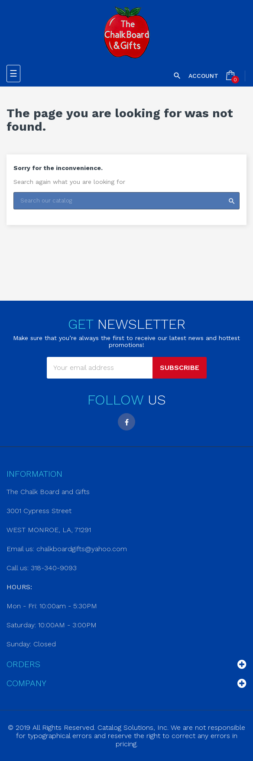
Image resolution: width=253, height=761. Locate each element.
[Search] (126, 201)
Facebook (126, 422)
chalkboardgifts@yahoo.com (81, 549)
